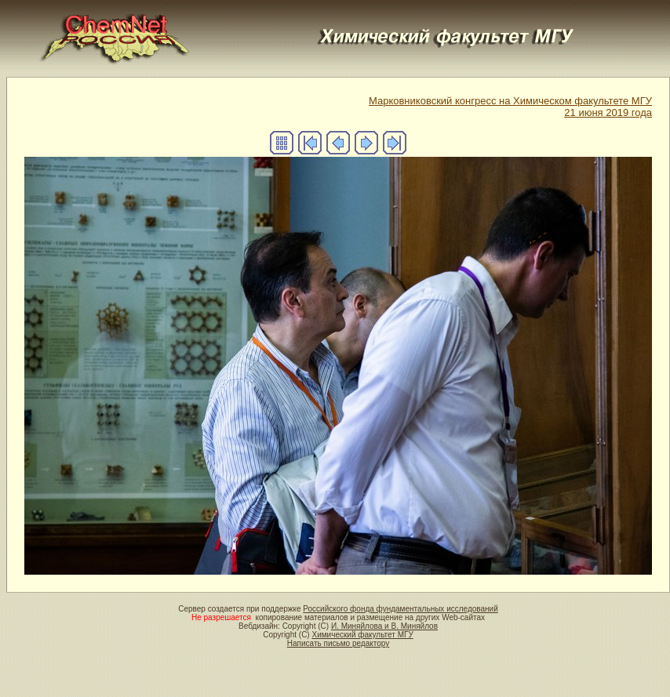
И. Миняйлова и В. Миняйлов (384, 626)
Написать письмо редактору (338, 643)
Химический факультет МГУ (362, 634)
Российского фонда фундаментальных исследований (400, 608)
